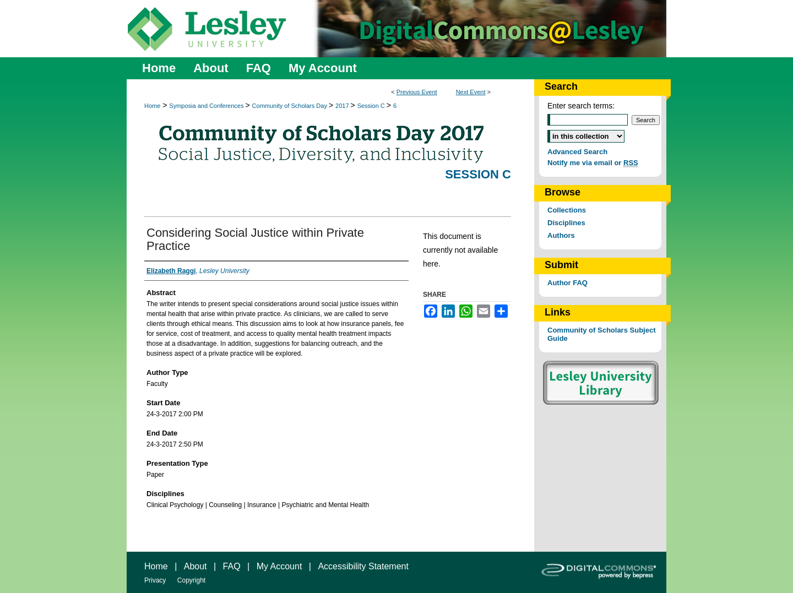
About (195, 566)
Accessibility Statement (363, 566)
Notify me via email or (592, 163)
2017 (343, 105)
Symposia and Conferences (207, 105)
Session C (372, 105)
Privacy (155, 580)
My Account (279, 566)
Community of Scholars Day (290, 105)
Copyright (191, 580)
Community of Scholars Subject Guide (601, 334)
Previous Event (417, 92)
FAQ (232, 566)
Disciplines (566, 223)
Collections (566, 210)
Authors (561, 235)
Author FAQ (567, 283)
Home (152, 105)
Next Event (471, 92)
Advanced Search (577, 152)
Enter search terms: (581, 105)
